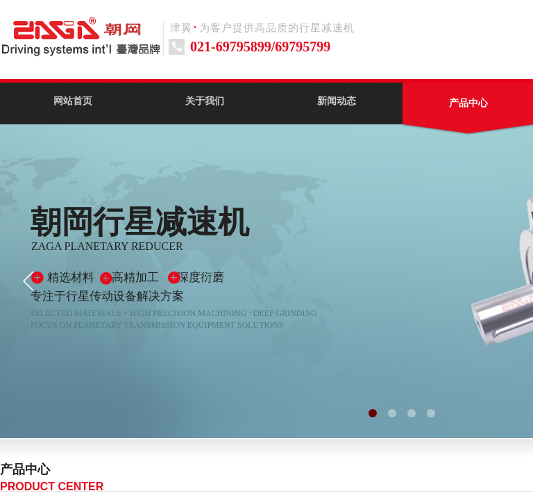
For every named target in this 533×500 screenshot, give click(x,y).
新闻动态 (336, 101)
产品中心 (468, 103)
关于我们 (204, 101)
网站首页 (72, 101)
